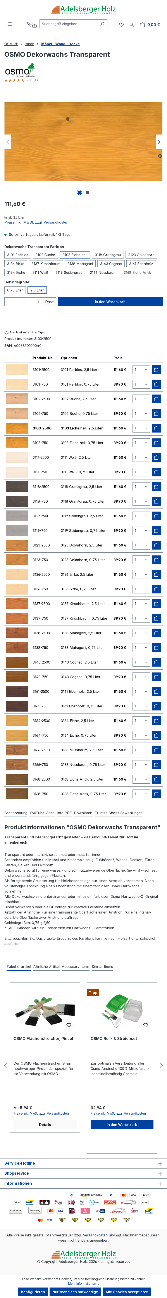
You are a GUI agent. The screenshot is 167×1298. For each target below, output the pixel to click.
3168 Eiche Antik (137, 272)
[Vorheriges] (7, 141)
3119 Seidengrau (69, 272)
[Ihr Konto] (132, 24)
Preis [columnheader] (118, 358)
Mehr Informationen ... (83, 1283)
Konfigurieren (33, 1292)
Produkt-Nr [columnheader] (42, 358)
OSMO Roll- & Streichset (114, 1038)
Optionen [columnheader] (69, 358)
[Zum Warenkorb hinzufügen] (156, 369)
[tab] (15, 813)
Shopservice (16, 1173)
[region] (83, 141)
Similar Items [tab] (102, 966)
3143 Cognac (111, 264)
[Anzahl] (23, 301)
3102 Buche (45, 255)
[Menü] (9, 23)
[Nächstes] (159, 141)
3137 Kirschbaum (46, 264)
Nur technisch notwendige (75, 1292)
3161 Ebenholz (141, 264)
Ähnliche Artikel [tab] (46, 966)
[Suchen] (102, 23)
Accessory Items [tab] (76, 966)
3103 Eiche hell (75, 255)
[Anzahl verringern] (9, 301)
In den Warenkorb (110, 302)
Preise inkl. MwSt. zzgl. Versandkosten (36, 222)
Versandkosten (95, 1235)
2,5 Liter (37, 290)
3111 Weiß (40, 272)
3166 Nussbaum (103, 272)
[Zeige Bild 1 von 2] (79, 192)
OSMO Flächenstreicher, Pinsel (43, 1038)
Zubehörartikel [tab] (19, 966)
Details (45, 1124)
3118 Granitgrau (108, 255)
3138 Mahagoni (80, 264)
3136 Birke (15, 264)
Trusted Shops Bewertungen (119, 813)
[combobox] (68, 23)
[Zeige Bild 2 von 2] (87, 192)
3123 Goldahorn (141, 255)
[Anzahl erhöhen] (38, 301)
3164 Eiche (16, 272)
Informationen (18, 1183)
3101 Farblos (17, 255)
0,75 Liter (15, 290)
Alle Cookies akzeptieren (126, 1292)
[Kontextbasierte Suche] (32, 24)
